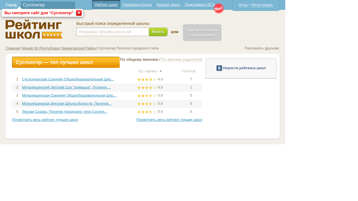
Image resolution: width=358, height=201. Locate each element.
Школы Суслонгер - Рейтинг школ (70, 29)
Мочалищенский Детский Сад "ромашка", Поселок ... (102, 87)
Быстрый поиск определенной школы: (150, 23)
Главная (49, 48)
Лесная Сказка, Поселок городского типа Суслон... (101, 111)
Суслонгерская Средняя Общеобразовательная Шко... (104, 79)
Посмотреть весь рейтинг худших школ (206, 120)
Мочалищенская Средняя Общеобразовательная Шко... (105, 95)
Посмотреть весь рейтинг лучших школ (81, 120)
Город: (48, 5)
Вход (279, 5)
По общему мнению (175, 59)
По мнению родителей (218, 59)
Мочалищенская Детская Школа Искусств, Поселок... (103, 103)
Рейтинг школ (142, 5)
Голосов (227, 71)
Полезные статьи (173, 5)
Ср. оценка (186, 71)
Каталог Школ (204, 5)
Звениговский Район (115, 48)
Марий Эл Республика (76, 48)
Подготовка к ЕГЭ (236, 5)
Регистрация (298, 5)
